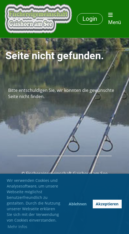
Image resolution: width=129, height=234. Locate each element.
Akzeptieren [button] (107, 203)
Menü (114, 18)
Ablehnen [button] (78, 203)
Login (89, 18)
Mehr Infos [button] (17, 226)
